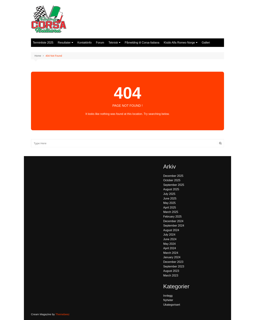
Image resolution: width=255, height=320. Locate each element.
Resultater (64, 42)
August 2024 (171, 230)
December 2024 (173, 221)
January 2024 (171, 257)
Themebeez (62, 314)
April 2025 (169, 207)
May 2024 (169, 243)
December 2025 (173, 175)
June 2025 (170, 198)
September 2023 (173, 266)
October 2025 (171, 180)
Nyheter (168, 300)
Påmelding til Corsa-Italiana (142, 42)
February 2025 (172, 216)
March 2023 (170, 275)
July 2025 (169, 193)
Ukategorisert (171, 304)
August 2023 (171, 270)
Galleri (206, 42)
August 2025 (171, 189)
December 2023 (173, 261)
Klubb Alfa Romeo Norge (179, 42)
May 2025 (169, 202)
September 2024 (173, 225)
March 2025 (170, 211)
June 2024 (170, 239)
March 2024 (170, 252)
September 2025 (173, 184)
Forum (100, 42)
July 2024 (169, 234)
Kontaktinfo (84, 42)
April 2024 (169, 248)
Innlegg (168, 295)
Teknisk (113, 42)
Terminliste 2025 (43, 42)
